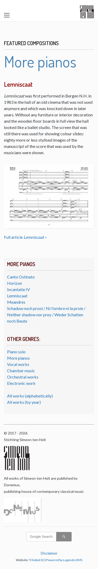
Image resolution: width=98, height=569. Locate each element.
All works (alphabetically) (30, 395)
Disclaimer (49, 553)
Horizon (14, 283)
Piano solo (16, 351)
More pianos (18, 357)
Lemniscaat (17, 295)
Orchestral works (22, 376)
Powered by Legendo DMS (64, 560)
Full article (24, 237)
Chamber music (21, 370)
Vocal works (18, 364)
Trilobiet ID (36, 560)
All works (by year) (24, 402)
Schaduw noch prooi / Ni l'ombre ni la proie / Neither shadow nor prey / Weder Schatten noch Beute (46, 314)
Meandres (16, 301)
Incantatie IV (18, 289)
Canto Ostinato (21, 276)
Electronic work (21, 383)
